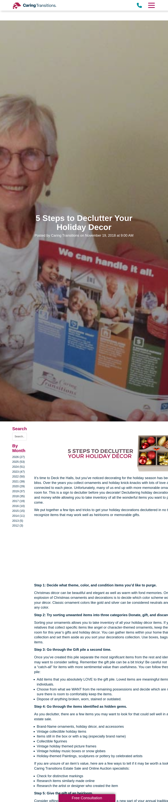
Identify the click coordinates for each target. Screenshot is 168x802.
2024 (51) (18, 466)
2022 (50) (18, 476)
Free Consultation (87, 798)
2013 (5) (17, 520)
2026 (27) (18, 457)
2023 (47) (18, 471)
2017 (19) (18, 501)
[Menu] (151, 5)
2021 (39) (18, 481)
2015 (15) (18, 510)
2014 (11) (18, 515)
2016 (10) (18, 506)
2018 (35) (18, 496)
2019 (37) (18, 491)
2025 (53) (18, 461)
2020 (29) (18, 486)
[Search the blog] (19, 436)
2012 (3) (17, 525)
